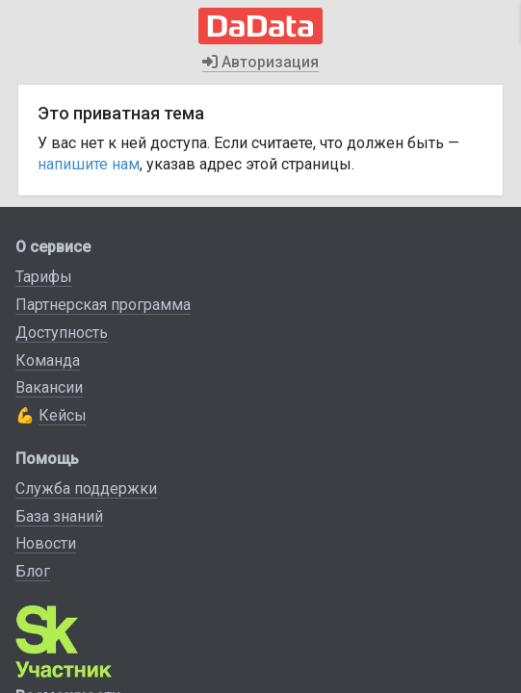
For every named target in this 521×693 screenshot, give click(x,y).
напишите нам (89, 164)
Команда (47, 360)
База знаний (59, 516)
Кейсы (63, 415)
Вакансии (49, 387)
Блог (32, 571)
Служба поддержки (86, 488)
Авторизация (260, 62)
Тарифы (43, 277)
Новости (45, 543)
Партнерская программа (103, 304)
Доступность (61, 332)
